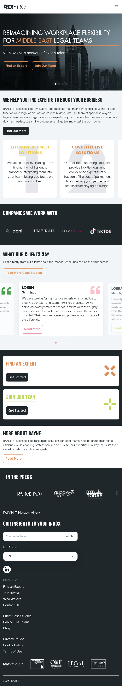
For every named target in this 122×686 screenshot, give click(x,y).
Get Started (17, 377)
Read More (32, 329)
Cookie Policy (13, 645)
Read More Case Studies (23, 273)
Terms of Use (12, 651)
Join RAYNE (11, 593)
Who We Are (12, 599)
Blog (6, 628)
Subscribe (68, 536)
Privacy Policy (13, 639)
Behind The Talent (16, 622)
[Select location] (40, 556)
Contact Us (11, 605)
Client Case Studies (17, 616)
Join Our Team (45, 66)
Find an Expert (16, 66)
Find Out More (15, 131)
